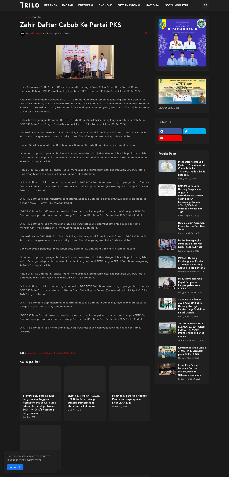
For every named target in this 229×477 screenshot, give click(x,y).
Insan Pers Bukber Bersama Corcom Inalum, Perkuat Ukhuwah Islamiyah (189, 370)
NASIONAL (45, 352)
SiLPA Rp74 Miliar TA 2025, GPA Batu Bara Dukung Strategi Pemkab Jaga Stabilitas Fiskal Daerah (83, 401)
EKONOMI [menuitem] (106, 5)
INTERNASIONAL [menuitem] (129, 5)
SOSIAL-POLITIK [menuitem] (176, 5)
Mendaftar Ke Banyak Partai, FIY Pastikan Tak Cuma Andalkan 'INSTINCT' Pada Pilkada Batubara (191, 168)
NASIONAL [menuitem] (153, 5)
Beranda (25, 17)
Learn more (34, 459)
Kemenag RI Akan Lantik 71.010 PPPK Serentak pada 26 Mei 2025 (192, 351)
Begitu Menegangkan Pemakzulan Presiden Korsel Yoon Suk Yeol (190, 243)
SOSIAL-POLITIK (64, 352)
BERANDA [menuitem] (50, 5)
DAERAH (37, 17)
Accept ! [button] (15, 467)
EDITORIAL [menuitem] (86, 5)
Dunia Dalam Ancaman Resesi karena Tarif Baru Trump (191, 226)
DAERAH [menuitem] (67, 5)
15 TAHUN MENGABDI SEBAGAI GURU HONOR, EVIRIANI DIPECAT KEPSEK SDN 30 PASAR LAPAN (192, 330)
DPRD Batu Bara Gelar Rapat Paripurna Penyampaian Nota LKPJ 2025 (129, 399)
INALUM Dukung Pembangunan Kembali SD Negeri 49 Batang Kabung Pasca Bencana (191, 262)
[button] (205, 5)
